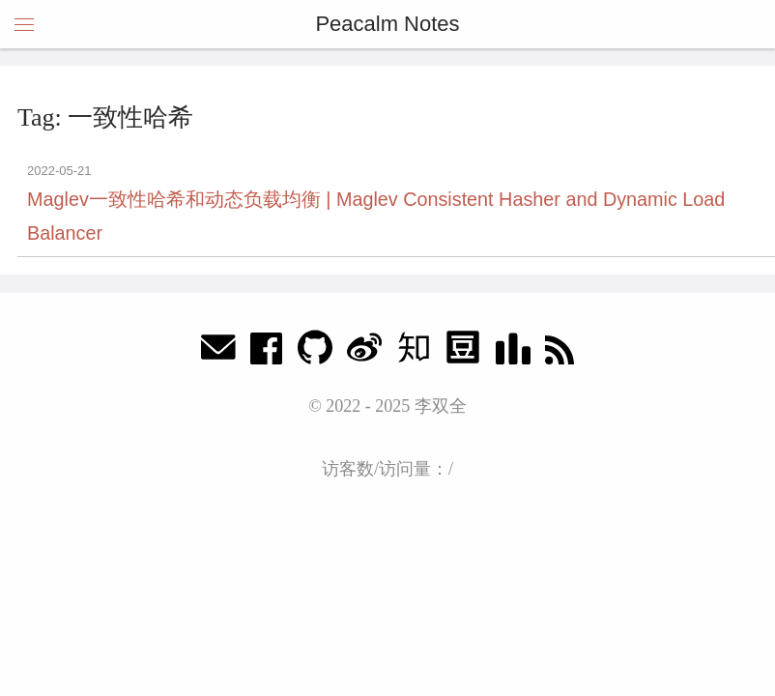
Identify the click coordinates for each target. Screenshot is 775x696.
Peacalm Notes (387, 24)
